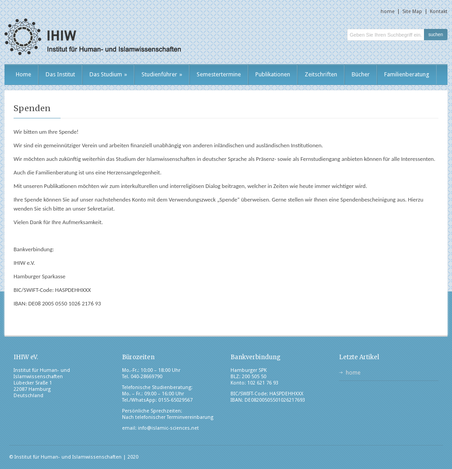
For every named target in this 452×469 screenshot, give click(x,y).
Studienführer (161, 74)
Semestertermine (219, 74)
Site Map (412, 11)
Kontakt (438, 11)
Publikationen (272, 74)
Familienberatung (406, 74)
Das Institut (60, 74)
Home (23, 74)
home (388, 11)
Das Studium (108, 74)
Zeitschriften (321, 74)
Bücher (361, 74)
